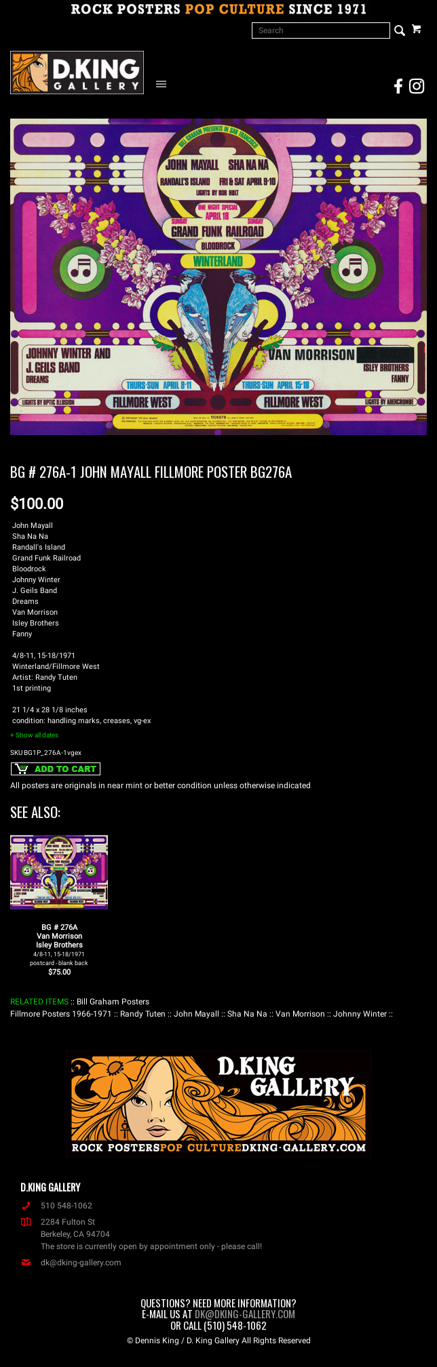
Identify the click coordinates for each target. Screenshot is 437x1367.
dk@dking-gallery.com (70, 1262)
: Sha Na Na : (247, 1014)
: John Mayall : (196, 1014)
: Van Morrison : (300, 1014)
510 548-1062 (56, 1205)
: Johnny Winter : (360, 1014)
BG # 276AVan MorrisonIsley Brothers (59, 944)
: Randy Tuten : (143, 1014)
